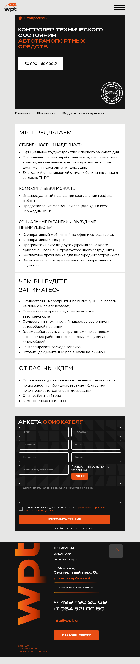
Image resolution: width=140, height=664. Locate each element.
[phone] (96, 432)
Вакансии (46, 113)
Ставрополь (35, 18)
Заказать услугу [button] (76, 635)
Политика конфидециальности (32, 651)
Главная (22, 113)
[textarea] (70, 493)
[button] (119, 7)
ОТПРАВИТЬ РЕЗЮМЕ (64, 519)
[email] (96, 445)
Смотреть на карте (76, 588)
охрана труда (66, 560)
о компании (64, 548)
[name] (44, 432)
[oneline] (96, 457)
